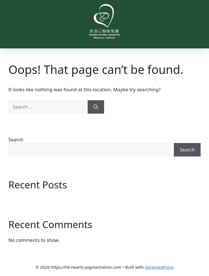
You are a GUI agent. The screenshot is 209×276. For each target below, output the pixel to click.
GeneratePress (159, 267)
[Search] (96, 107)
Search (15, 139)
